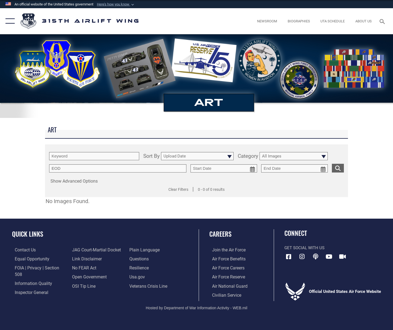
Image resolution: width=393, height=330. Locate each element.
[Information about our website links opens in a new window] (85, 258)
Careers (220, 234)
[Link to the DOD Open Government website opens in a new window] (87, 276)
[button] (116, 4)
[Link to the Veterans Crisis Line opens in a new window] (148, 285)
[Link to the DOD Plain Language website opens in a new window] (144, 249)
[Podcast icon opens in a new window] (315, 256)
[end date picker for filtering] (294, 168)
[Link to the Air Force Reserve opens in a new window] (225, 276)
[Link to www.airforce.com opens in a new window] (225, 249)
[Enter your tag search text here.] (117, 168)
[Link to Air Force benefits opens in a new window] (225, 258)
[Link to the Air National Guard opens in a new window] (226, 285)
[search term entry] (94, 156)
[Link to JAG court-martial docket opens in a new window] (94, 249)
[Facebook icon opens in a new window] (288, 256)
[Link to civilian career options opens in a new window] (223, 294)
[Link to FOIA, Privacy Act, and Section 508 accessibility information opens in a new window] (37, 267)
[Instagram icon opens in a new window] (302, 256)
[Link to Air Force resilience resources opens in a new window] (139, 267)
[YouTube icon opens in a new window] (329, 256)
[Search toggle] (383, 21)
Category (248, 156)
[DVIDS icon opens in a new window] (342, 256)
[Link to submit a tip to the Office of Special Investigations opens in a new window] (82, 285)
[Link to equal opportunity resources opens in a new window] (28, 258)
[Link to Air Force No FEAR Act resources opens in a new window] (83, 267)
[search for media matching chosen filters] (338, 168)
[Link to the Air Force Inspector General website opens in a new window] (28, 285)
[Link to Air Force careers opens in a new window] (225, 267)
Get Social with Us (304, 247)
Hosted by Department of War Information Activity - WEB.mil (196, 307)
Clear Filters (178, 189)
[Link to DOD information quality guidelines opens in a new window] (29, 276)
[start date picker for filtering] (223, 168)
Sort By (151, 156)
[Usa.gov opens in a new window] (137, 276)
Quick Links (27, 234)
